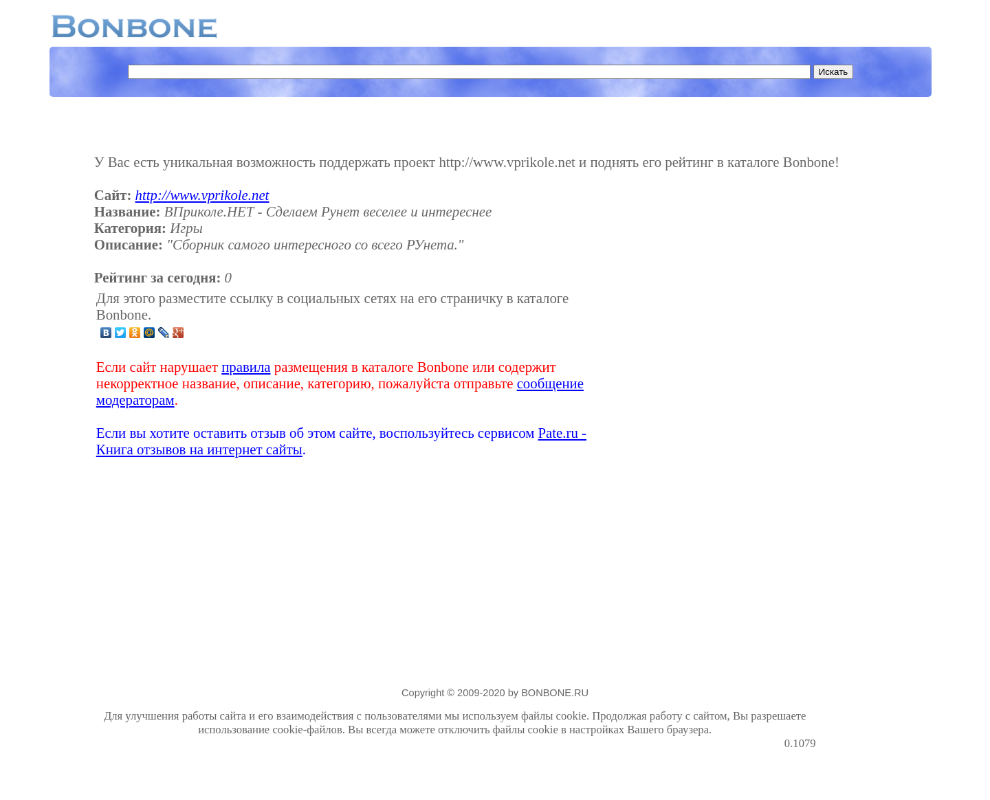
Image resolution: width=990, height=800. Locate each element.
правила (245, 367)
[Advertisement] (707, 374)
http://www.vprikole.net (202, 195)
